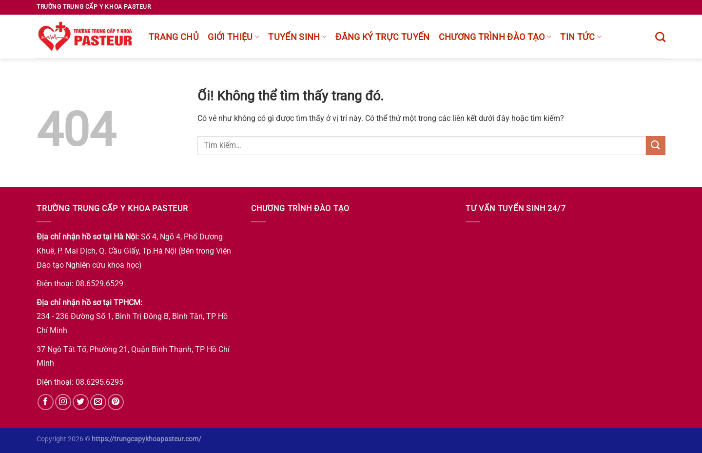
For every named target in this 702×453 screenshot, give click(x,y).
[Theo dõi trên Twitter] (81, 402)
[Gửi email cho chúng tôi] (98, 402)
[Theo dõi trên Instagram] (63, 402)
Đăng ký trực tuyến (382, 37)
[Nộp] (655, 145)
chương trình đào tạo (495, 37)
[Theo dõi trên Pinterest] (116, 402)
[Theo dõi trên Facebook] (46, 402)
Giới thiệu (233, 37)
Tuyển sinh (297, 37)
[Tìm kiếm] (660, 37)
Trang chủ (174, 37)
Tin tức (581, 37)
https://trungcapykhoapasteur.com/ (146, 439)
